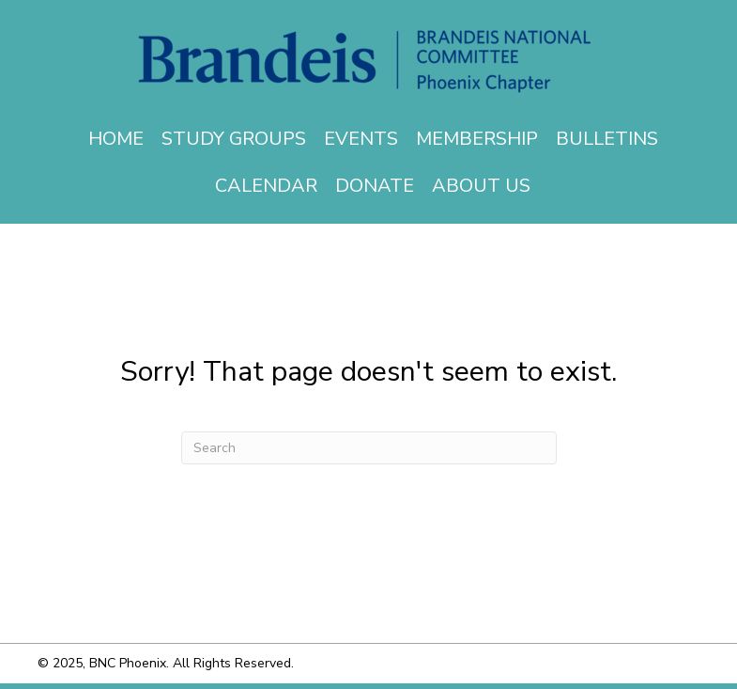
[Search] (369, 447)
